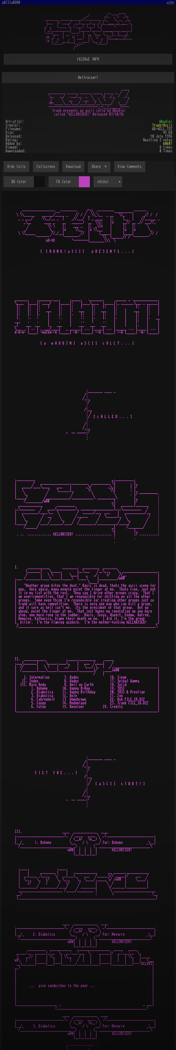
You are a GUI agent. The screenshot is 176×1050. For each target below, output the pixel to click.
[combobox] (108, 181)
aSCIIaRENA (11, 2)
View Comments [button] (130, 166)
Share (97, 166)
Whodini (166, 121)
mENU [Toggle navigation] (170, 3)
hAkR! (167, 143)
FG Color (63, 182)
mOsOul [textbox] (103, 182)
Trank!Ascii (162, 125)
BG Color (18, 182)
